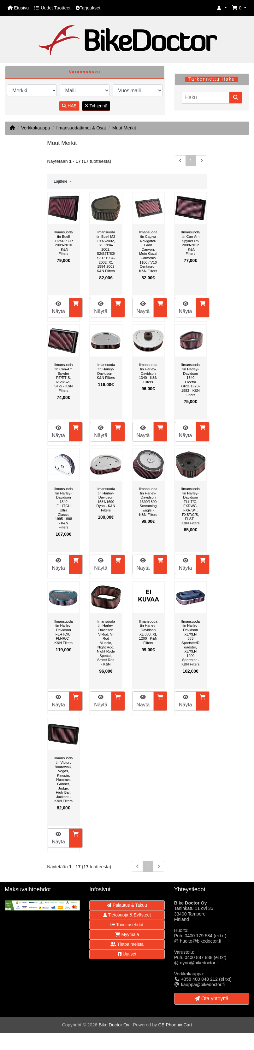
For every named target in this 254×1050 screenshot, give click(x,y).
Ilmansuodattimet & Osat (81, 127)
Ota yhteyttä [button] (211, 998)
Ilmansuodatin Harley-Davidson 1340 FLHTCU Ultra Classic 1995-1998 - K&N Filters (63, 508)
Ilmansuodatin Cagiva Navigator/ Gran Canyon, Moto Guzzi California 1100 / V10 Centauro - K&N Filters (148, 251)
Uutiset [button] (127, 953)
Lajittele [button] (61, 181)
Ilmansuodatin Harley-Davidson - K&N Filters (106, 371)
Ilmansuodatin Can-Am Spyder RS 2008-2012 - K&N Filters (190, 242)
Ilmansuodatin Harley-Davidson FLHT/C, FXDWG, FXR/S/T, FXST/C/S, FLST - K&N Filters (190, 506)
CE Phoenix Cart (175, 1024)
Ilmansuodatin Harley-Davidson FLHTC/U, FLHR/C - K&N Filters (63, 632)
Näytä (58, 307)
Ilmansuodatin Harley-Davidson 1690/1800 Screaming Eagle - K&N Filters (148, 501)
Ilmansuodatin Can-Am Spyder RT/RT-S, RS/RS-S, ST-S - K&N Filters (63, 377)
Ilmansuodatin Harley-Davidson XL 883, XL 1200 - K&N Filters (148, 632)
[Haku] (205, 98)
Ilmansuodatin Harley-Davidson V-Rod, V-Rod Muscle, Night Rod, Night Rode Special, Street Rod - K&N (106, 642)
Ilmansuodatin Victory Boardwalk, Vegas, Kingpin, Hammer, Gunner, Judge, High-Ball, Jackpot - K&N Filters (63, 779)
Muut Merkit (124, 127)
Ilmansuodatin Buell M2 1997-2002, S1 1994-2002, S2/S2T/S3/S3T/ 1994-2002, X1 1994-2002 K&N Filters (106, 251)
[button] (222, 8)
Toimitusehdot (126, 924)
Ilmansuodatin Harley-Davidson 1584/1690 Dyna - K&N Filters (106, 499)
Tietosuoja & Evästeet (127, 914)
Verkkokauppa (35, 127)
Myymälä (127, 934)
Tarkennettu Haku (211, 79)
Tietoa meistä (127, 944)
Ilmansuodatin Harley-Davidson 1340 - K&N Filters (148, 373)
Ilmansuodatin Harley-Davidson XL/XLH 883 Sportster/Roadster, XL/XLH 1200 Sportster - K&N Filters (190, 642)
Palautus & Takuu (127, 905)
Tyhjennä (96, 105)
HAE (69, 105)
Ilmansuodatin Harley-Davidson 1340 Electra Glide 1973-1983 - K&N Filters (190, 380)
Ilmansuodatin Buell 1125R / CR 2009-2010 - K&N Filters (63, 242)
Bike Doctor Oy (114, 1024)
